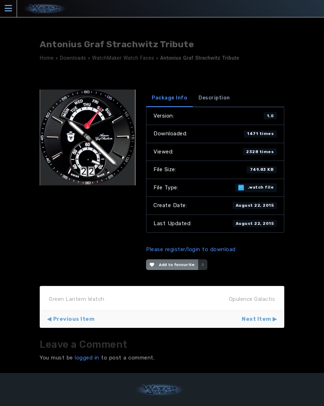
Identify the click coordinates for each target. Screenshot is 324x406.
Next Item (256, 319)
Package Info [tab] (169, 98)
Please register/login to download (191, 249)
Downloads (73, 58)
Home (47, 58)
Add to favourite (172, 264)
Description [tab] (214, 98)
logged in (87, 357)
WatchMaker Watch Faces (123, 58)
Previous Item (74, 319)
